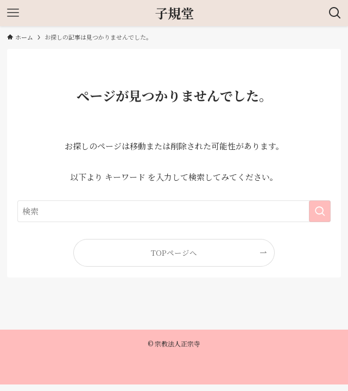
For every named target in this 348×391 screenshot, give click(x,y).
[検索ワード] (174, 211)
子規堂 (174, 13)
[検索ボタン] (335, 13)
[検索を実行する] (320, 211)
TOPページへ (174, 252)
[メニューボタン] (13, 13)
